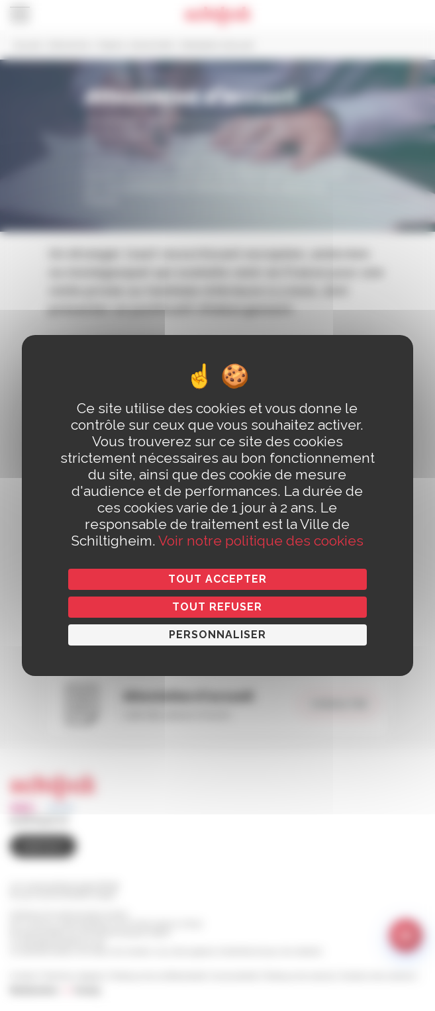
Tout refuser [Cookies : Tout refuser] (217, 607)
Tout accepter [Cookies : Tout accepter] (217, 579)
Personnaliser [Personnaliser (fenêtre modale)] (217, 634)
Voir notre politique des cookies (260, 540)
